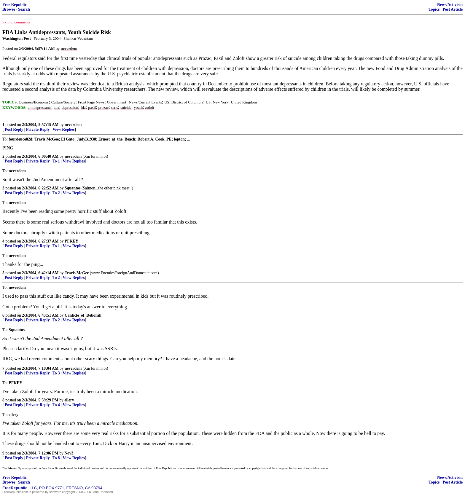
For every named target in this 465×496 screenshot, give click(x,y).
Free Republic (14, 4)
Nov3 (68, 453)
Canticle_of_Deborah (83, 315)
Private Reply (38, 129)
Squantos (73, 188)
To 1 (56, 161)
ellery (69, 400)
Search (24, 9)
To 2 (56, 193)
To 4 (56, 405)
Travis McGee (77, 273)
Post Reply (14, 129)
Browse (8, 9)
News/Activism (450, 4)
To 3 (56, 373)
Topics (434, 9)
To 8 (56, 458)
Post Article (452, 9)
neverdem (73, 124)
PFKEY (71, 241)
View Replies (63, 129)
